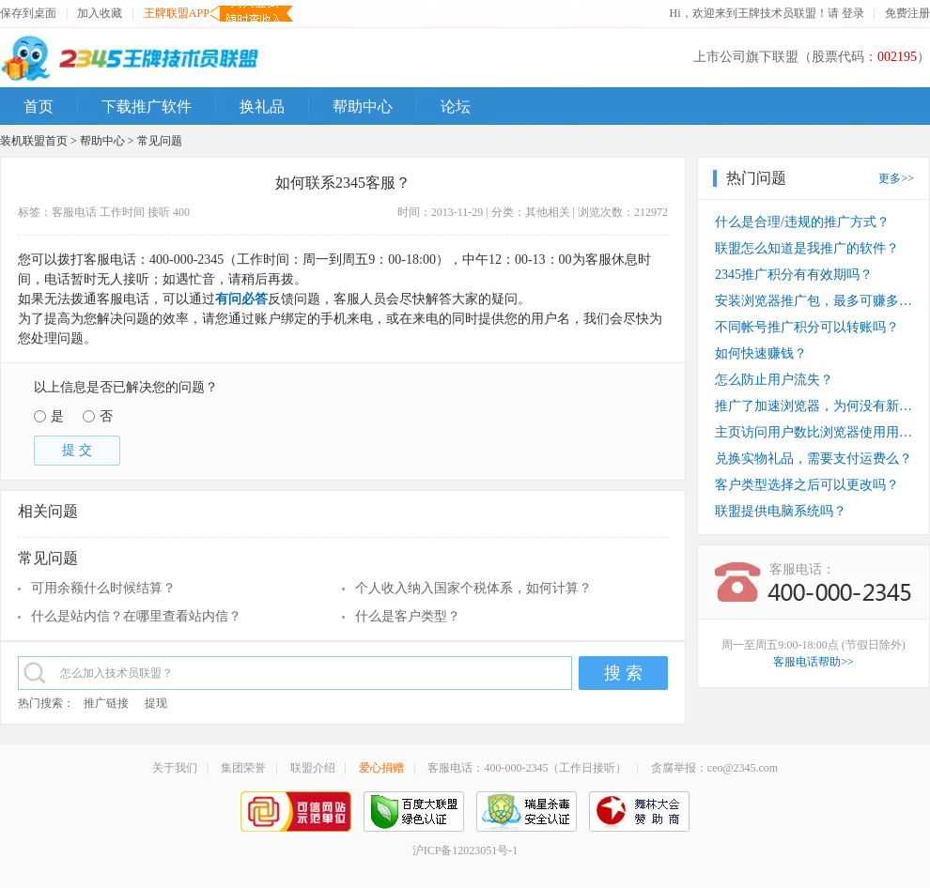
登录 (853, 13)
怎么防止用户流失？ (774, 380)
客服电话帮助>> (813, 661)
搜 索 (623, 673)
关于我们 (174, 767)
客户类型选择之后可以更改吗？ (807, 485)
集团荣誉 (243, 767)
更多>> (896, 178)
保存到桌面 (28, 13)
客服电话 (74, 212)
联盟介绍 (312, 767)
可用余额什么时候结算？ (103, 588)
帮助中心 (102, 140)
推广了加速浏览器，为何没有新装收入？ (813, 406)
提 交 (77, 450)
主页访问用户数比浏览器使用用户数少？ (813, 432)
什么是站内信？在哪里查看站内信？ (136, 616)
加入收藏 (99, 13)
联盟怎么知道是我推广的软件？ (807, 248)
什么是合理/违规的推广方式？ (802, 222)
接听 (158, 212)
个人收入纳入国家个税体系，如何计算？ (473, 588)
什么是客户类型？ (407, 616)
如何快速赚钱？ (761, 353)
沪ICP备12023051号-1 (465, 850)
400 (181, 212)
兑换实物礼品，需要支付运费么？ (813, 459)
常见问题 (159, 140)
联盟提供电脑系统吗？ (780, 511)
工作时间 (122, 212)
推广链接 (106, 703)
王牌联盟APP (176, 14)
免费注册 (907, 13)
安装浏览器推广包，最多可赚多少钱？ (813, 301)
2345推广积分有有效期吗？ (794, 275)
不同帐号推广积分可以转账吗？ (807, 327)
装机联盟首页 (34, 140)
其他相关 (547, 212)
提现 (156, 703)
